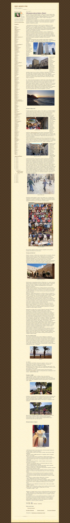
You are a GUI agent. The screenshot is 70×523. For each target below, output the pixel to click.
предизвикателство (17, 113)
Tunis (15, 153)
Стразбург (16, 125)
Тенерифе (16, 126)
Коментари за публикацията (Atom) (38, 512)
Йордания (16, 74)
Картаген (15, 78)
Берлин (15, 42)
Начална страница (40, 510)
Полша (15, 110)
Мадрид (15, 90)
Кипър (15, 80)
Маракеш (16, 94)
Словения (16, 124)
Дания (15, 52)
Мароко (15, 95)
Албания (15, 30)
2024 (15, 26)
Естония (15, 61)
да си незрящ (16, 51)
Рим (15, 117)
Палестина (16, 106)
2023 (16, 161)
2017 (16, 168)
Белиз (15, 40)
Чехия (15, 137)
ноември (18, 170)
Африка (15, 35)
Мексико (15, 96)
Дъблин (15, 57)
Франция (15, 132)
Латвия (15, 84)
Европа (15, 58)
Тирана (15, 127)
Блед (15, 43)
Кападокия (16, 77)
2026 (16, 157)
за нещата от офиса (17, 62)
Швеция (15, 138)
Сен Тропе (16, 122)
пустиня (15, 115)
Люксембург (16, 89)
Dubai (15, 144)
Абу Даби (16, 27)
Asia (15, 142)
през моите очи (20, 6)
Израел (15, 64)
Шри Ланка (16, 139)
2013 (16, 177)
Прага (15, 112)
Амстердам (16, 31)
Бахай (30, 380)
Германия (16, 49)
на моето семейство (17, 99)
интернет (15, 67)
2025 (16, 158)
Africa (15, 141)
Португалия (16, 111)
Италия (15, 73)
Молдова (15, 97)
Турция (15, 130)
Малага (15, 91)
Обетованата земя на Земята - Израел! (36, 13)
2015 (16, 176)
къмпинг (15, 83)
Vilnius (15, 154)
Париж (15, 107)
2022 (16, 162)
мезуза (28, 486)
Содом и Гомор (33, 370)
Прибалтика (16, 114)
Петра (15, 108)
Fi (22, 13)
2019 (16, 166)
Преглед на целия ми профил (19, 22)
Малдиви (15, 92)
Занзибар (15, 63)
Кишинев (16, 81)
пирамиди (16, 109)
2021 (16, 163)
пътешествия (16, 116)
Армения (15, 34)
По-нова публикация (30, 510)
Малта (15, 93)
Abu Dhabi (16, 140)
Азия (15, 28)
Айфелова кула (16, 29)
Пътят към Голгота (34, 132)
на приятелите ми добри (18, 100)
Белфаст (15, 41)
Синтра (15, 123)
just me (15, 147)
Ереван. (15, 60)
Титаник (15, 128)
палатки (15, 105)
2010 (16, 178)
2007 (16, 182)
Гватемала (16, 48)
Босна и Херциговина (17, 44)
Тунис (15, 129)
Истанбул (16, 72)
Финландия (16, 131)
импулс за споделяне (17, 65)
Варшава (15, 46)
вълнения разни (17, 47)
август (18, 173)
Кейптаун (16, 79)
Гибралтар (16, 50)
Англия (15, 32)
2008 (16, 181)
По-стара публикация (51, 510)
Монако (15, 98)
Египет (15, 59)
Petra (15, 148)
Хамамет (15, 133)
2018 (16, 167)
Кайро (15, 75)
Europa (15, 145)
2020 (16, 165)
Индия (15, 66)
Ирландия (16, 68)
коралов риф (16, 82)
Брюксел (15, 45)
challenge (15, 143)
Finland (15, 146)
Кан (15, 76)
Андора (15, 33)
